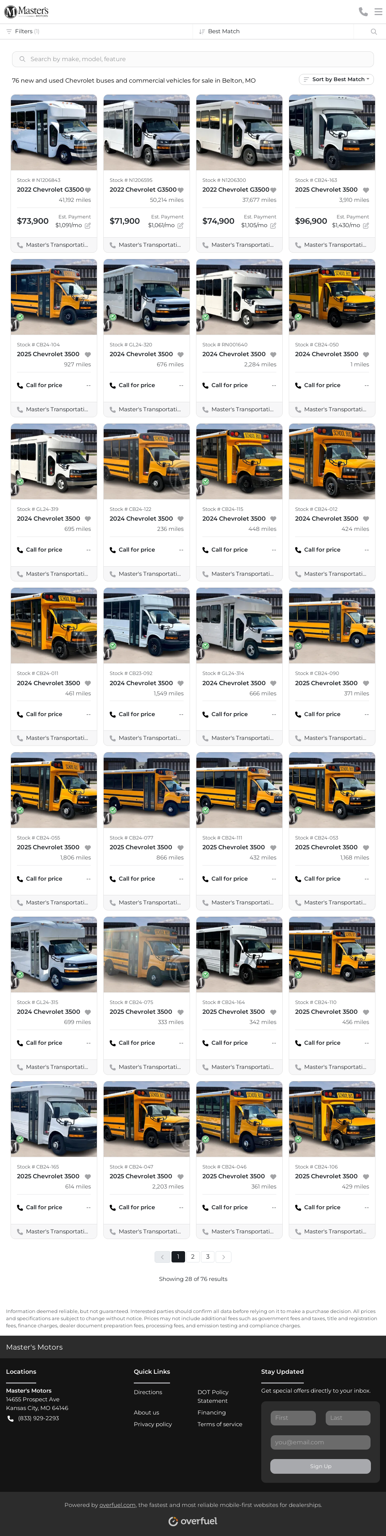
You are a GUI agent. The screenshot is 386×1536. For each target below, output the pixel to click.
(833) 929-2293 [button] (33, 1418)
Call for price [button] (39, 385)
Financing (212, 1412)
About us (146, 1412)
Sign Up (320, 1466)
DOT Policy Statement (213, 1396)
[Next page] (223, 1257)
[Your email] (320, 1442)
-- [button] (88, 385)
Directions (148, 1392)
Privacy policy (153, 1424)
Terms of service (220, 1424)
